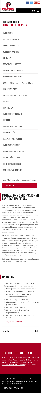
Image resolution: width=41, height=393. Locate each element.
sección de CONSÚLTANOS (13, 365)
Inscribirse (10, 185)
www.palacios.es (17, 384)
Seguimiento (18, 388)
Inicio (4, 180)
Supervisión (7, 388)
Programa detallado (13, 321)
